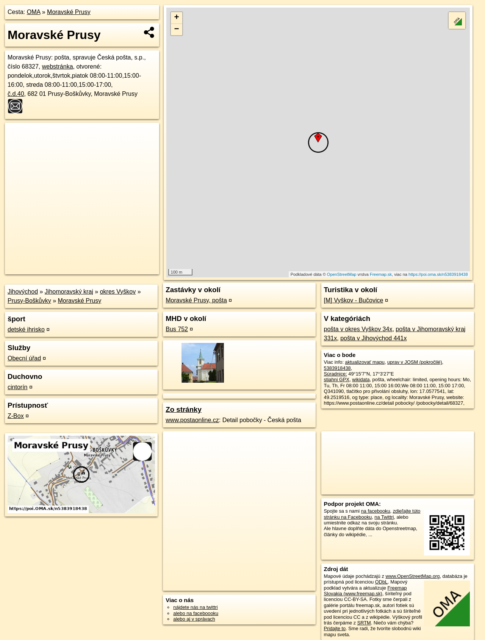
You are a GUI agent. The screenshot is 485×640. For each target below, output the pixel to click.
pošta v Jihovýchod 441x (373, 338)
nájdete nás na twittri (195, 607)
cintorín (17, 387)
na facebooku (375, 511)
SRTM (364, 623)
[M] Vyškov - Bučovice (353, 300)
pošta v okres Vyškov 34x (358, 329)
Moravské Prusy (69, 12)
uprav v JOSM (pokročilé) (414, 362)
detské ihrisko (26, 329)
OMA (34, 12)
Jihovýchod (23, 291)
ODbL (381, 582)
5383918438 (337, 368)
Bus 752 (177, 329)
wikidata (360, 379)
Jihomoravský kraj (69, 291)
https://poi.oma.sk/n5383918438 (438, 274)
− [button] (176, 29)
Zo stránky (184, 409)
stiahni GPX (337, 379)
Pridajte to (335, 628)
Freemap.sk (381, 274)
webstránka (57, 66)
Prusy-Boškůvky (29, 300)
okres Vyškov (118, 291)
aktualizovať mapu (365, 362)
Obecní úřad (24, 358)
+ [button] (176, 17)
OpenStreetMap (342, 274)
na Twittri (384, 517)
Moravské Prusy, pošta (196, 300)
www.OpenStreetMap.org (412, 576)
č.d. (16, 94)
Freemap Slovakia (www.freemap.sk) (365, 590)
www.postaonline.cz (192, 420)
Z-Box (16, 416)
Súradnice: (335, 374)
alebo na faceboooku (195, 613)
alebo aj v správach (194, 619)
